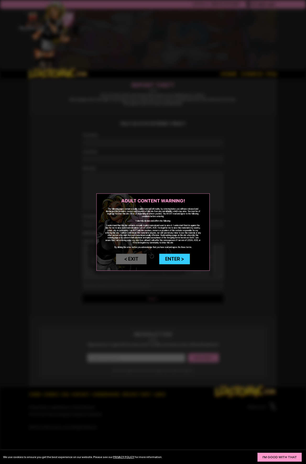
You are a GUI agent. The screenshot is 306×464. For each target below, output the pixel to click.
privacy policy (123, 457)
